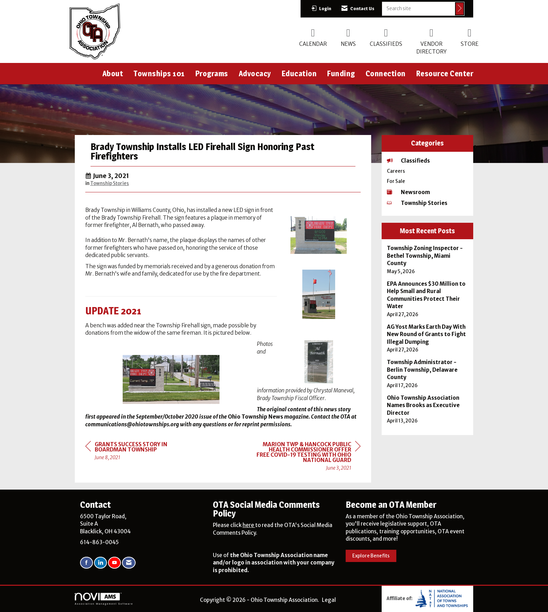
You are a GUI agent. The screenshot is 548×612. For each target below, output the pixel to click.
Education (299, 73)
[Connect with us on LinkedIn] (100, 563)
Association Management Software (104, 599)
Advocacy (255, 73)
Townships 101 (159, 73)
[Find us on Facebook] (86, 563)
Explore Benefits (371, 556)
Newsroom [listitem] (408, 192)
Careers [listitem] (396, 171)
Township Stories (109, 183)
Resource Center (445, 73)
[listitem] (427, 259)
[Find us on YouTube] (114, 563)
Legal (329, 600)
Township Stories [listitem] (417, 203)
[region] (308, 457)
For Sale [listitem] (396, 181)
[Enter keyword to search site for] (418, 8)
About (112, 73)
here (249, 525)
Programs (211, 73)
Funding (341, 73)
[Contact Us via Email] (129, 563)
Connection (386, 73)
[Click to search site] (459, 8)
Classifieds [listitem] (408, 160)
